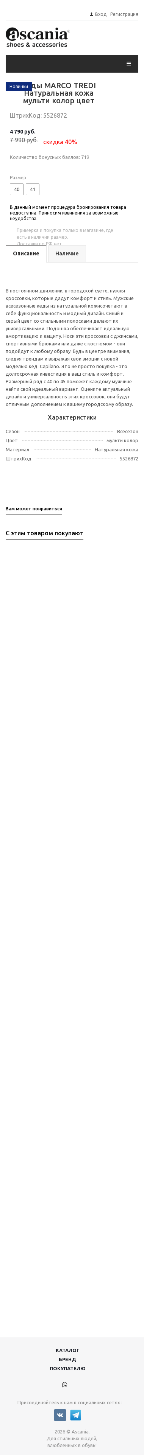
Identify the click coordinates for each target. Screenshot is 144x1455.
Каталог (68, 1350)
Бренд (67, 1359)
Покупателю (68, 1368)
